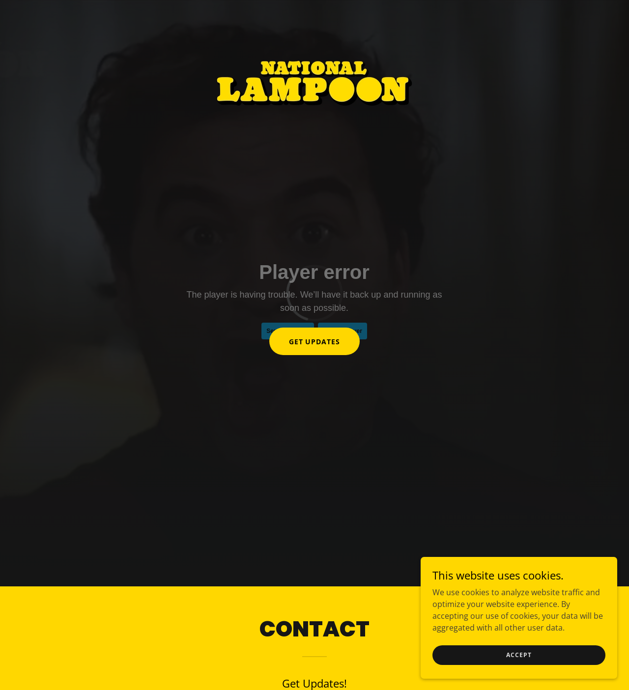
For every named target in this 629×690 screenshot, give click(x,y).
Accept (518, 655)
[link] (314, 12)
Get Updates (315, 341)
